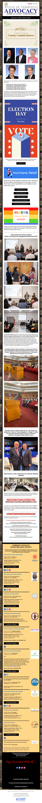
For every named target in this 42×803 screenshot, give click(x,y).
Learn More (21, 163)
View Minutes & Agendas (11, 566)
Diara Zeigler (14, 744)
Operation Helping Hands (21, 193)
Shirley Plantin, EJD (16, 615)
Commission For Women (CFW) (11, 593)
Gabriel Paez (15, 724)
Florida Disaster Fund (21, 189)
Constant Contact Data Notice (24, 794)
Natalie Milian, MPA (16, 682)
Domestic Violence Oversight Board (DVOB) (14, 628)
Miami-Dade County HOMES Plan (21, 499)
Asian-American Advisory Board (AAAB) (13, 554)
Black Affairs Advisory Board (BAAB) (12, 574)
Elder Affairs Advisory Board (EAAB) (12, 650)
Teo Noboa (14, 712)
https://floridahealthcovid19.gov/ (21, 533)
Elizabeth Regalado (16, 631)
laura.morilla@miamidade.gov (20, 796)
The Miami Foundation (21, 196)
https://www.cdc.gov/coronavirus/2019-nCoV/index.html (21, 537)
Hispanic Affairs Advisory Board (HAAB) (13, 691)
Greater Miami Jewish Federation (21, 200)
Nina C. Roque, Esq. (16, 596)
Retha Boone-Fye (15, 576)
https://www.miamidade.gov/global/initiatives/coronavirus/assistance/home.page (21, 526)
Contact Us (28, 17)
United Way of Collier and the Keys (21, 203)
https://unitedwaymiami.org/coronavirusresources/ (21, 530)
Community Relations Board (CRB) (12, 613)
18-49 (14, 664)
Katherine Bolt (15, 653)
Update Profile (15, 794)
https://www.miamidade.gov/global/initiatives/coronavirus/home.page (21, 523)
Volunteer (20, 17)
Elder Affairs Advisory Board (14, 665)
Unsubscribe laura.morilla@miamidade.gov (21, 793)
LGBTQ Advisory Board (9, 722)
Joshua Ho (14, 556)
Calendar (24, 17)
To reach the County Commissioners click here (21, 783)
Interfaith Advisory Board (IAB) (11, 710)
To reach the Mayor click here (21, 779)
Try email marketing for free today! (21, 801)
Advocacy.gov (14, 17)
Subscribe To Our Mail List (21, 786)
